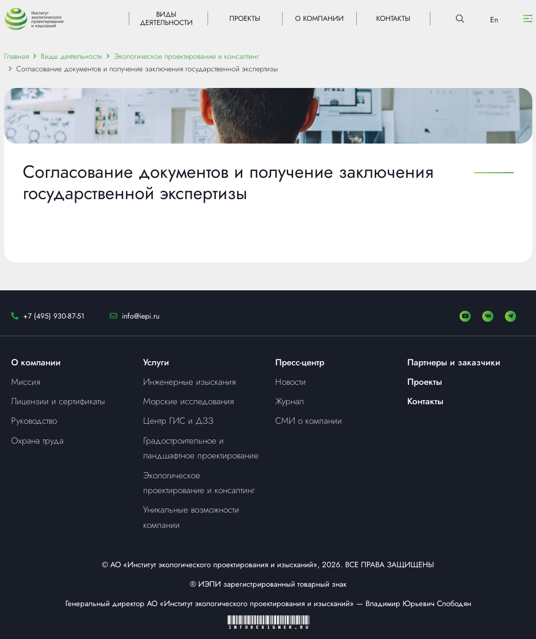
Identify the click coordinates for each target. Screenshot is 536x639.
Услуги (156, 362)
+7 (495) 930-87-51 (53, 316)
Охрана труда (37, 440)
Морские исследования (188, 401)
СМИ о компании (308, 420)
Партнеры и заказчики (453, 362)
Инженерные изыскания (189, 381)
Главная (16, 56)
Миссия (25, 381)
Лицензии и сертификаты (58, 401)
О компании (36, 362)
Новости (290, 381)
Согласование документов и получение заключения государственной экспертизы (147, 68)
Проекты (424, 381)
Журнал (289, 401)
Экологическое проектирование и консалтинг (186, 56)
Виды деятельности (71, 56)
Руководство (34, 420)
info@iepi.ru (140, 316)
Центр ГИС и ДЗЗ (178, 420)
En (494, 19)
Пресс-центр (299, 362)
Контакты (425, 401)
